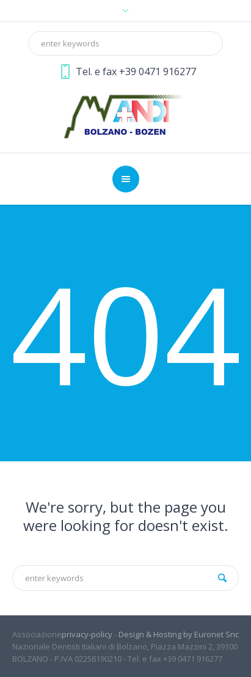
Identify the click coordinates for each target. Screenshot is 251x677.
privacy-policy (87, 634)
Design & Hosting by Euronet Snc (178, 634)
